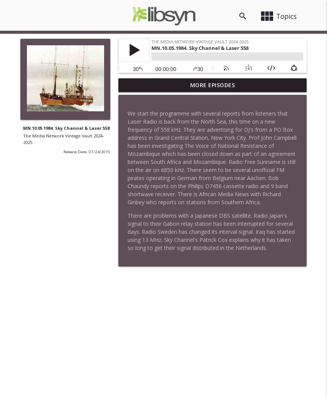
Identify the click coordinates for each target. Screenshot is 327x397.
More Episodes (212, 85)
